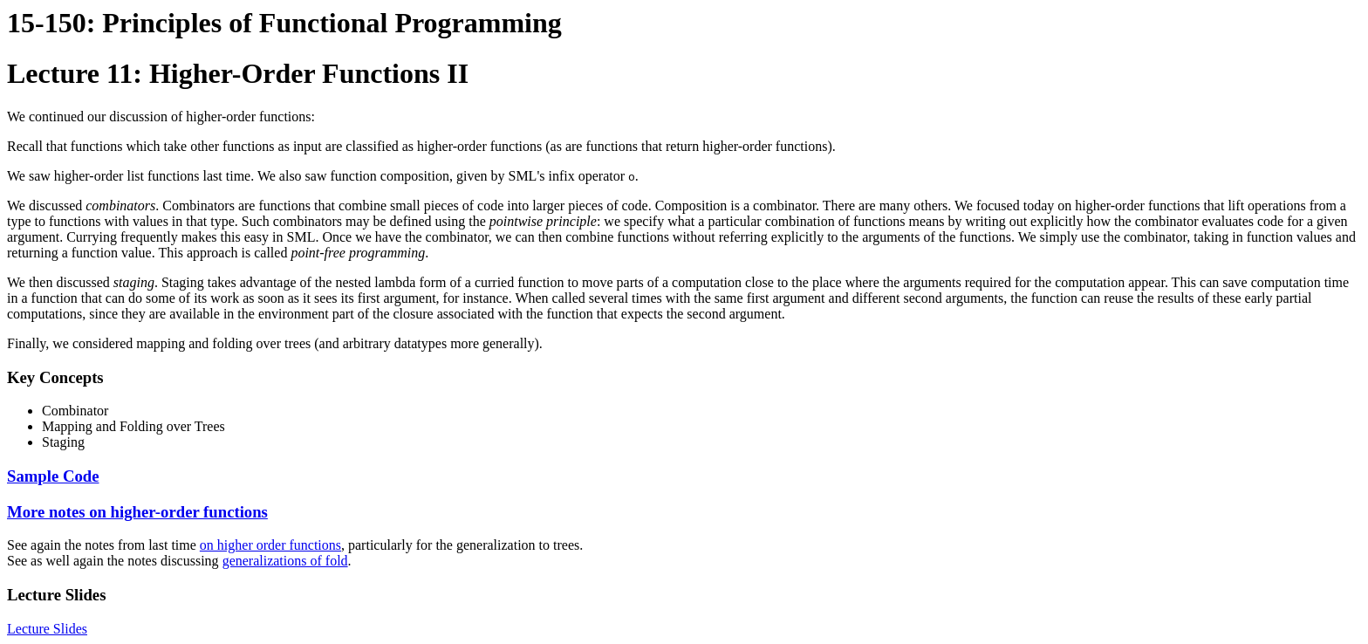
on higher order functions (270, 545)
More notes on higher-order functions (137, 512)
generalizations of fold (285, 560)
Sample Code (53, 476)
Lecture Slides (47, 628)
